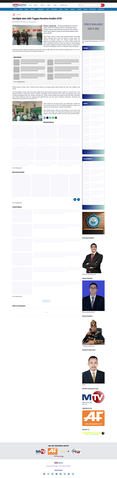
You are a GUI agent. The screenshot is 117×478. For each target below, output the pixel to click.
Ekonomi (33, 9)
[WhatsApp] (53, 118)
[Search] (90, 5)
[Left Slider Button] (74, 199)
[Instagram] (52, 473)
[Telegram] (50, 118)
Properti (79, 9)
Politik (20, 9)
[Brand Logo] (41, 451)
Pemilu (66, 9)
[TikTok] (64, 473)
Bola (49, 5)
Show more (46, 301)
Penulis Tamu (63, 5)
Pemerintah (92, 9)
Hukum (26, 9)
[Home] (13, 14)
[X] (47, 118)
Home (30, 5)
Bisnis (43, 5)
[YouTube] (56, 473)
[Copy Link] (56, 118)
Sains (47, 9)
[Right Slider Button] (78, 199)
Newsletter (101, 9)
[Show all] (102, 48)
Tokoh (60, 9)
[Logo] (58, 463)
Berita (36, 5)
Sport (56, 5)
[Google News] (60, 473)
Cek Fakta (54, 9)
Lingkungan (40, 9)
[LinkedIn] (68, 473)
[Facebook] (44, 118)
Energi (85, 9)
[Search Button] (102, 5)
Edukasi (73, 9)
